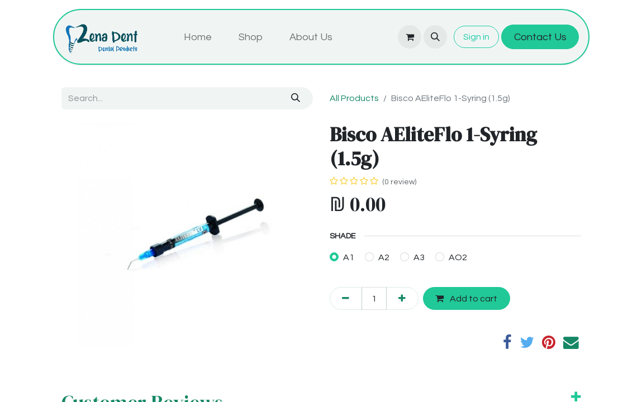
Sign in (476, 36)
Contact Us (540, 37)
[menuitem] (197, 37)
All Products (354, 98)
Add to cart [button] (466, 298)
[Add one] (402, 298)
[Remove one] (346, 298)
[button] (435, 37)
